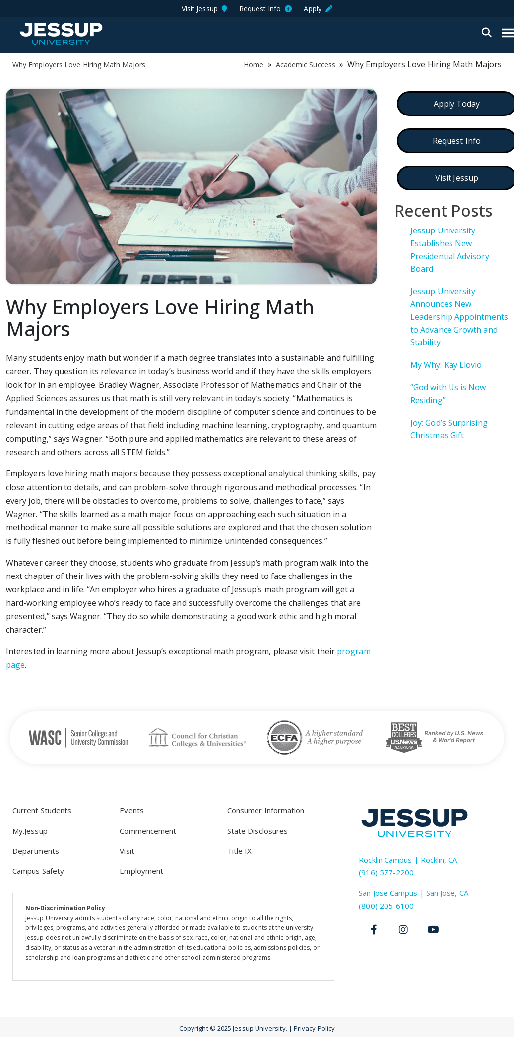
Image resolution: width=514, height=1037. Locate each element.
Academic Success (305, 64)
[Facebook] (373, 930)
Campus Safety (38, 871)
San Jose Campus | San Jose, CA (413, 893)
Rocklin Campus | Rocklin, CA (408, 859)
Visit (127, 851)
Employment (141, 871)
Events (131, 810)
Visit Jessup (204, 8)
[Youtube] (433, 930)
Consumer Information (266, 810)
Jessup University (61, 34)
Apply (318, 8)
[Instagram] (403, 930)
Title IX (239, 851)
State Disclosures (257, 831)
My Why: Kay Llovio (446, 364)
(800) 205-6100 (386, 906)
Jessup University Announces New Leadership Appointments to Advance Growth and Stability (459, 316)
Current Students (41, 810)
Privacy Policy (314, 1028)
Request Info (265, 8)
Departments (35, 851)
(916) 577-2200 (386, 872)
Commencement (148, 831)
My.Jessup (30, 831)
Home (253, 64)
